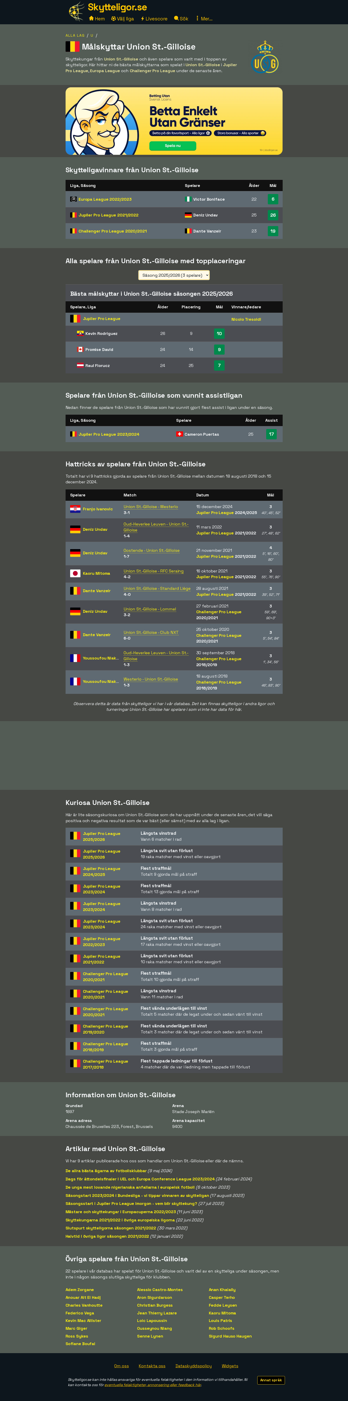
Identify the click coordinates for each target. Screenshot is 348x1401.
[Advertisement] (174, 755)
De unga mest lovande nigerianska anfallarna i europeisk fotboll (130, 1187)
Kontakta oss (152, 1365)
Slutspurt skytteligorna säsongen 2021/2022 (111, 1228)
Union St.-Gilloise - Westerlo (151, 506)
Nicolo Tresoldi (246, 319)
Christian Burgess (155, 1305)
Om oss (121, 1365)
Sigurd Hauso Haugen (230, 1336)
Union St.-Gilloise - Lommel (150, 609)
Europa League (105, 199)
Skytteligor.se (117, 7)
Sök (181, 19)
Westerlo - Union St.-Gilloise (151, 679)
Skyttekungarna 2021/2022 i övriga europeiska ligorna (120, 1220)
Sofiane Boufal (81, 1343)
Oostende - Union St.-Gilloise (151, 550)
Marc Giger (76, 1328)
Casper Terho (222, 1297)
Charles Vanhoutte (84, 1305)
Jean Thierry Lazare (157, 1313)
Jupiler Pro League (108, 215)
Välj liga (122, 19)
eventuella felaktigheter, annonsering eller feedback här (152, 1384)
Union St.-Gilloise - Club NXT (151, 632)
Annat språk (271, 1380)
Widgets (230, 1365)
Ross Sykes (77, 1336)
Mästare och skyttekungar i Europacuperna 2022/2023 (121, 1211)
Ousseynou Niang (154, 1328)
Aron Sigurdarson (154, 1297)
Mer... (204, 19)
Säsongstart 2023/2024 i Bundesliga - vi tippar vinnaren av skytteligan (137, 1195)
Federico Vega (80, 1313)
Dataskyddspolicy (193, 1365)
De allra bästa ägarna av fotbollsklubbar (106, 1170)
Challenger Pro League (113, 231)
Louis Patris (220, 1320)
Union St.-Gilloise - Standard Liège (157, 588)
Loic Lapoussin (152, 1320)
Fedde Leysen (223, 1305)
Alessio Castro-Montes (160, 1289)
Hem (97, 19)
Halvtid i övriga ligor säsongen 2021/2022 (107, 1236)
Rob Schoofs (221, 1328)
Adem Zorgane (80, 1289)
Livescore (153, 19)
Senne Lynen (150, 1336)
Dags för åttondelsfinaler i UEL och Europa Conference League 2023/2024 (140, 1179)
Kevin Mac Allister (83, 1320)
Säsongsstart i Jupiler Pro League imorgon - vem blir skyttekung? (131, 1203)
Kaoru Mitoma (222, 1313)
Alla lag (75, 35)
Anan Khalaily (222, 1289)
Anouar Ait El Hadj (83, 1297)
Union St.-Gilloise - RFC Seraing (154, 571)
